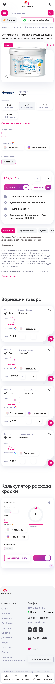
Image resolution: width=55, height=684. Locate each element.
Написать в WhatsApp (41, 612)
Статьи (5, 652)
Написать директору (40, 659)
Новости (6, 647)
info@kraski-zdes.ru (38, 622)
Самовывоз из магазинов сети (26, 196)
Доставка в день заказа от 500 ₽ (27, 202)
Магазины (6, 628)
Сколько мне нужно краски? (16, 123)
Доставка (6, 637)
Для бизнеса (8, 623)
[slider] (36, 508)
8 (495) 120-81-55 (36, 607)
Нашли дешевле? (19, 208)
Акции (4, 642)
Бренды (5, 613)
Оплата (5, 632)
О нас (4, 608)
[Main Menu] (4, 13)
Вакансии (6, 618)
